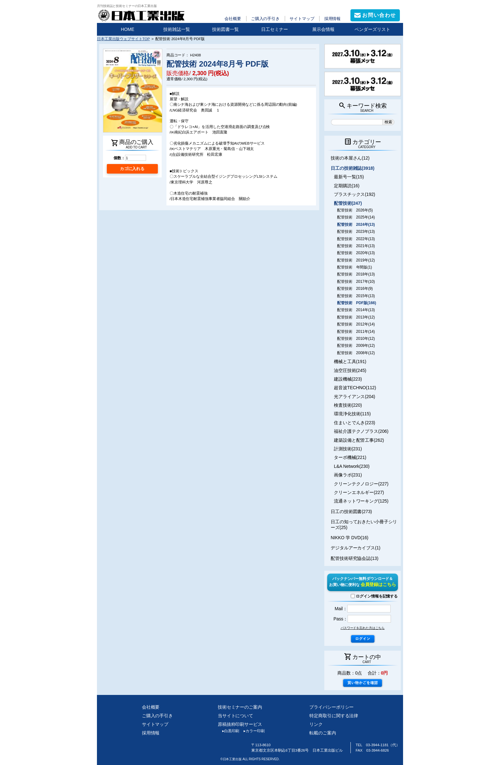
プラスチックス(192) (354, 194)
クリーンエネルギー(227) (359, 492)
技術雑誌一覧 (176, 29)
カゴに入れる (132, 168)
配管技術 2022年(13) (356, 239)
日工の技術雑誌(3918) (352, 168)
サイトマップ (302, 18)
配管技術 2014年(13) (356, 310)
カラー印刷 (251, 731)
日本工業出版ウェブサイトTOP (123, 39)
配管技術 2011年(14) (356, 331)
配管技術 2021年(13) (356, 246)
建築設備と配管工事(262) (359, 440)
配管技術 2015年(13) (356, 296)
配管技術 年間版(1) (354, 267)
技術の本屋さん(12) (350, 158)
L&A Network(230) (352, 466)
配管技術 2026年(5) (355, 210)
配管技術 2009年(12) (356, 345)
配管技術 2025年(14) (356, 217)
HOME (127, 29)
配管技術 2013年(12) (356, 317)
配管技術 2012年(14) (356, 324)
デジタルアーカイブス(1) (355, 547)
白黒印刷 (228, 731)
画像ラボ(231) (348, 474)
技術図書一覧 (225, 29)
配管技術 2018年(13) (356, 274)
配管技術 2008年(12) (356, 353)
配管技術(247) (348, 203)
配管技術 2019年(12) (356, 260)
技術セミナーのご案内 (240, 707)
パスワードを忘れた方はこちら (363, 628)
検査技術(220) (348, 405)
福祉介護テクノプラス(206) (361, 431)
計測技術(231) (348, 448)
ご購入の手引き (265, 18)
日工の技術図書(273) (351, 511)
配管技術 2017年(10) (356, 281)
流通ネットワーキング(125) (361, 501)
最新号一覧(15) (349, 176)
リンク (316, 724)
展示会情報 (323, 29)
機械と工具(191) (350, 361)
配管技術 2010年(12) (356, 338)
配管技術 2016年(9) (355, 288)
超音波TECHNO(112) (355, 387)
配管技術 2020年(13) (356, 253)
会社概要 (232, 18)
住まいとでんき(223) (354, 422)
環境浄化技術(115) (352, 413)
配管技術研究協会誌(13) (354, 558)
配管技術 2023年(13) (356, 231)
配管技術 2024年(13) (356, 224)
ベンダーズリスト (372, 29)
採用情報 (332, 18)
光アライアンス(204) (354, 396)
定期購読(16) (346, 185)
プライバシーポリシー (331, 707)
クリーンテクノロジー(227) (361, 483)
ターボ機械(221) (350, 457)
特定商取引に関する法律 (333, 715)
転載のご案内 (322, 732)
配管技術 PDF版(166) (356, 303)
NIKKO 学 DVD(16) (349, 537)
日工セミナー (274, 29)
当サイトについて (235, 715)
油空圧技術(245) (350, 370)
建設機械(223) (348, 379)
